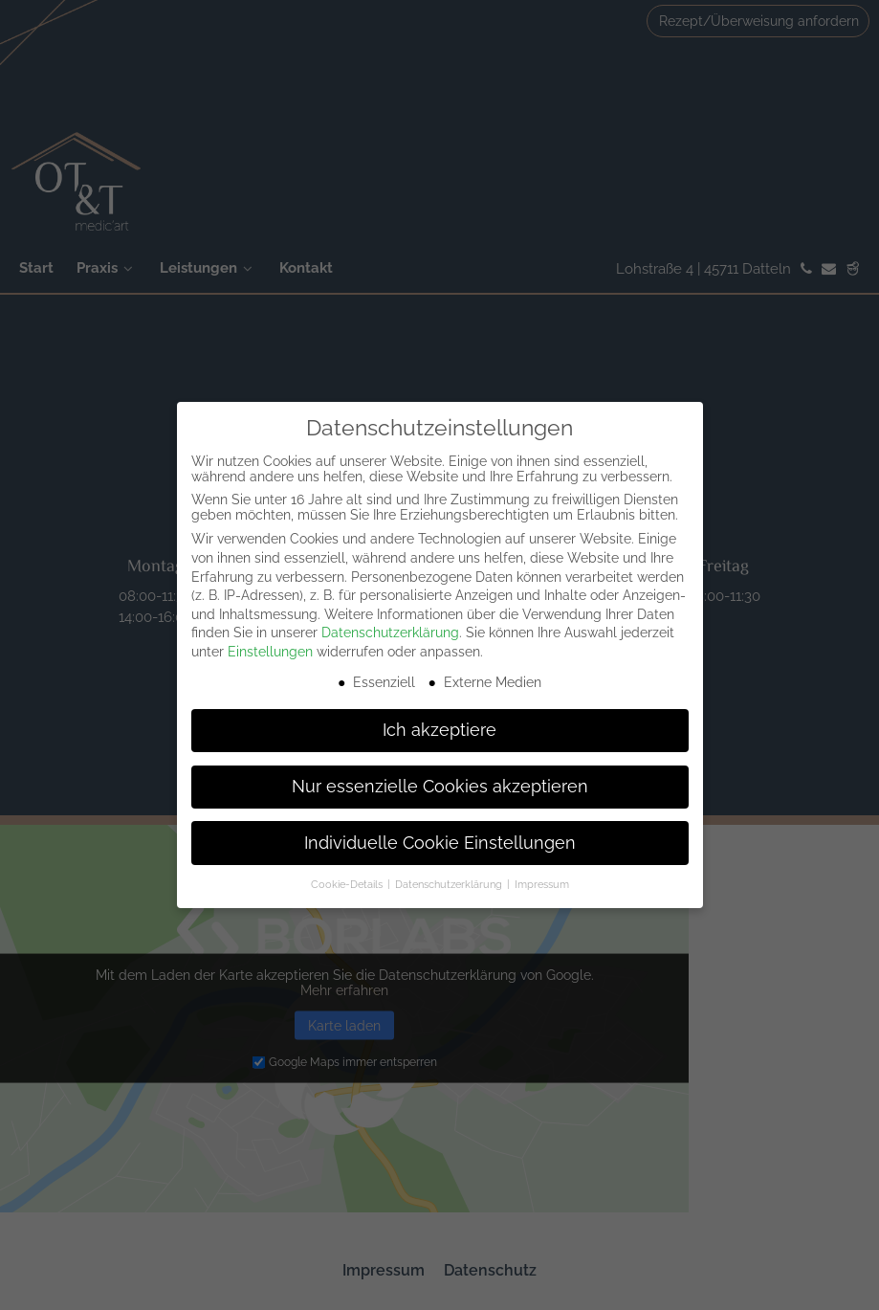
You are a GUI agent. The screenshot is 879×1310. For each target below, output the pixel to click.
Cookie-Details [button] (348, 884)
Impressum (542, 884)
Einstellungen (270, 651)
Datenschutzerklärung (390, 632)
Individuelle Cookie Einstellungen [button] (440, 843)
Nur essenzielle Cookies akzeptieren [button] (440, 786)
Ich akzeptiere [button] (439, 730)
